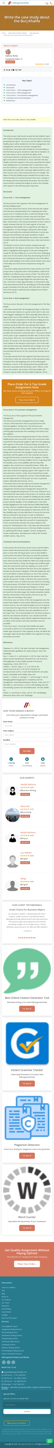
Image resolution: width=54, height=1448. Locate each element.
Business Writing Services (11, 1348)
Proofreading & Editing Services (13, 1351)
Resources (5, 1306)
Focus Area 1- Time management (19, 90)
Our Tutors (6, 1303)
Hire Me (10, 62)
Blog (3, 1294)
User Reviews (6, 1309)
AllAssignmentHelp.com (26, 1444)
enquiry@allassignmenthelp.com (15, 1372)
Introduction (11, 85)
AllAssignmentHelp (18, 3)
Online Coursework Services (12, 1354)
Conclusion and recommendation (18, 98)
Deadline (6, 740)
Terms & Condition (8, 1287)
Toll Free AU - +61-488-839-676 (14, 1381)
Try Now (27, 1009)
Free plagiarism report (9, 1326)
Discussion (10, 87)
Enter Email (7, 722)
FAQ (3, 1291)
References (11, 100)
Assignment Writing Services (12, 1329)
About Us (5, 1297)
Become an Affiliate (16, 1423)
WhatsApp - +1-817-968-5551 (14, 1384)
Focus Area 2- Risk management (18, 93)
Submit (27, 1411)
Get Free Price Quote (9, 1318)
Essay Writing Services (9, 1332)
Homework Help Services (11, 1341)
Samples (5, 1315)
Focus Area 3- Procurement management (22, 95)
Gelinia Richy (11, 55)
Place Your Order (27, 400)
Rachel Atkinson (28, 832)
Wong (23, 878)
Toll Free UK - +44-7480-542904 (14, 1378)
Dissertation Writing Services (12, 1335)
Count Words (6, 1312)
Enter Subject (8, 731)
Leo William (25, 852)
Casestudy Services (8, 1345)
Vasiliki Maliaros (28, 784)
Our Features (6, 1300)
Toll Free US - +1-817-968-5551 (14, 1375)
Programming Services (10, 1338)
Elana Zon (25, 806)
